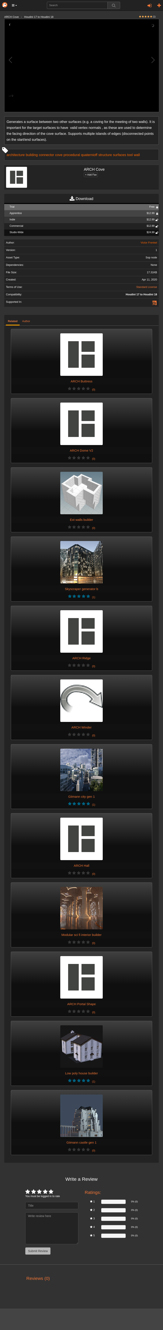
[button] (14, 5)
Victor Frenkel (149, 242)
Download (81, 198)
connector (46, 155)
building (32, 155)
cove (59, 155)
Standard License (146, 287)
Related (13, 321)
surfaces (119, 155)
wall (137, 155)
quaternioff (89, 155)
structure (105, 155)
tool (130, 155)
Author (26, 321)
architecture (16, 155)
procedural (71, 155)
